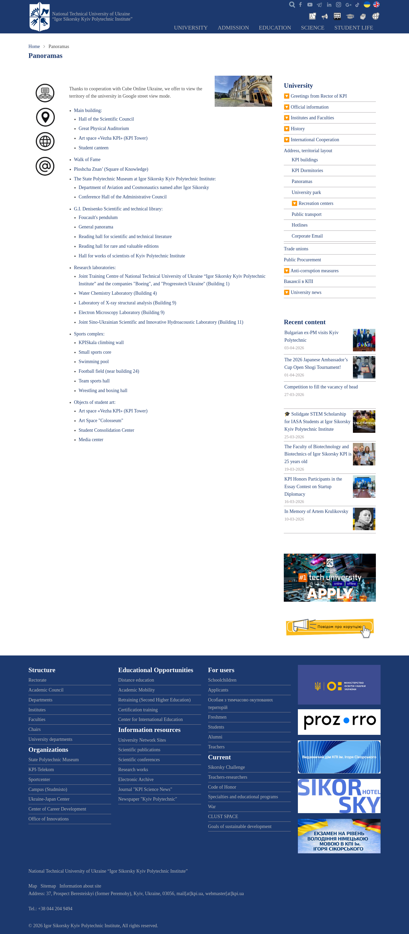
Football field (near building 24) (109, 371)
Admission (233, 28)
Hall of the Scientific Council (106, 119)
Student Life (353, 28)
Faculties (36, 719)
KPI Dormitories (307, 170)
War (212, 806)
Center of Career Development (57, 809)
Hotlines (300, 225)
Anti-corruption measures (315, 270)
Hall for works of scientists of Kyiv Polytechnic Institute (132, 255)
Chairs (34, 729)
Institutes (37, 709)
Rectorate (37, 680)
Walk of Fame (87, 159)
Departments (40, 699)
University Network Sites (142, 740)
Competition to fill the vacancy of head (321, 386)
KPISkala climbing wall (101, 342)
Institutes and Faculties (312, 117)
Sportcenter (39, 779)
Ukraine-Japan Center (48, 799)
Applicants (218, 690)
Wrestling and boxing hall (103, 390)
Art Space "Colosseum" (101, 420)
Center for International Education (150, 719)
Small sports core (95, 352)
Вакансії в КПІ (298, 281)
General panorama (96, 226)
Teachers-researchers (228, 777)
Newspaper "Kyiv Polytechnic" (147, 799)
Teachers (216, 746)
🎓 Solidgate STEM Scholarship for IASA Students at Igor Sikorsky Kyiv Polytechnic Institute (317, 421)
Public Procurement (302, 259)
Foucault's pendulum (98, 217)
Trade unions (296, 248)
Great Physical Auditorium (104, 128)
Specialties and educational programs (243, 796)
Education (275, 28)
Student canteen (94, 147)
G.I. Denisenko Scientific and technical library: (118, 208)
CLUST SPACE (223, 816)
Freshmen (217, 717)
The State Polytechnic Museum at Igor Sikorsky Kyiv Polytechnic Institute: (145, 178)
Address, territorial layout (308, 150)
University (191, 28)
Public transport (307, 214)
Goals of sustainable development (240, 826)
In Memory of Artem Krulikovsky (316, 511)
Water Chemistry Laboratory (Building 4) (118, 293)
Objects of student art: (95, 402)
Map (32, 886)
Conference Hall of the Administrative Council (123, 196)
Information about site (80, 886)
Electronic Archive (135, 779)
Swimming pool (94, 361)
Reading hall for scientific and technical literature (125, 236)
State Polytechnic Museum (53, 759)
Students (216, 727)
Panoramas (302, 181)
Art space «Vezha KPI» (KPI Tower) (113, 138)
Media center (91, 439)
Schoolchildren (222, 680)
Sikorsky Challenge (226, 767)
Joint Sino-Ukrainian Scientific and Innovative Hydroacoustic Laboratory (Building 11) (161, 322)
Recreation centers (316, 203)
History (298, 128)
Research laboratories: (95, 267)
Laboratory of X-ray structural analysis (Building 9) (127, 302)
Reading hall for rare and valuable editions (119, 246)
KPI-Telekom (41, 769)
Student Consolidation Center (106, 430)
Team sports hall (94, 380)
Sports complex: (89, 333)
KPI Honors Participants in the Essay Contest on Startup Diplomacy (313, 486)
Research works (133, 769)
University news (306, 292)
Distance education (136, 680)
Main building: (88, 110)
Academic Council (45, 690)
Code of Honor (222, 787)
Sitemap (48, 886)
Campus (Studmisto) (47, 789)
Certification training (138, 709)
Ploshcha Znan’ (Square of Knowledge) (111, 169)
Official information (310, 107)
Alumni (215, 737)
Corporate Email (307, 236)
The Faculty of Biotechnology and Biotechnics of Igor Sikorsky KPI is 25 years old (317, 454)
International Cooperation (315, 139)
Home (34, 46)
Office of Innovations (48, 818)
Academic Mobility (136, 690)
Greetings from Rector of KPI (319, 96)
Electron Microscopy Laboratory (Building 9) (122, 312)
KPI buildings (305, 159)
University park (306, 192)
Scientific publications (139, 749)
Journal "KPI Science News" (145, 789)
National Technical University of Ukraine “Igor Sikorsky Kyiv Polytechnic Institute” (92, 16)
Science (312, 28)
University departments (50, 739)
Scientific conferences (139, 759)
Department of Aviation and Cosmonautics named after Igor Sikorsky (144, 187)
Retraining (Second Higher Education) (154, 699)
